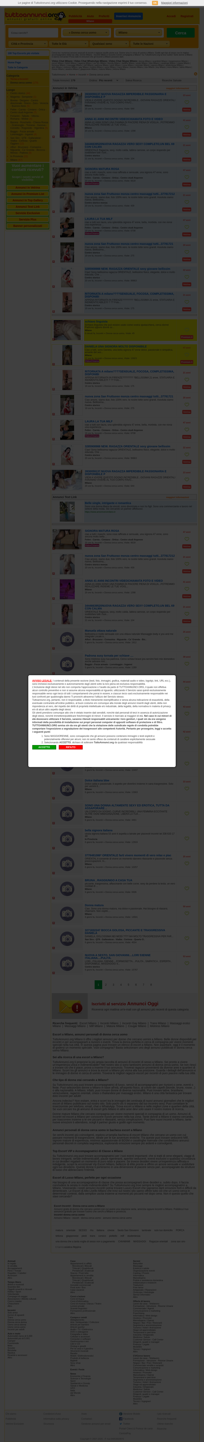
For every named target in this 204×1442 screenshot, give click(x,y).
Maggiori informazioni (174, 2)
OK (155, 3)
